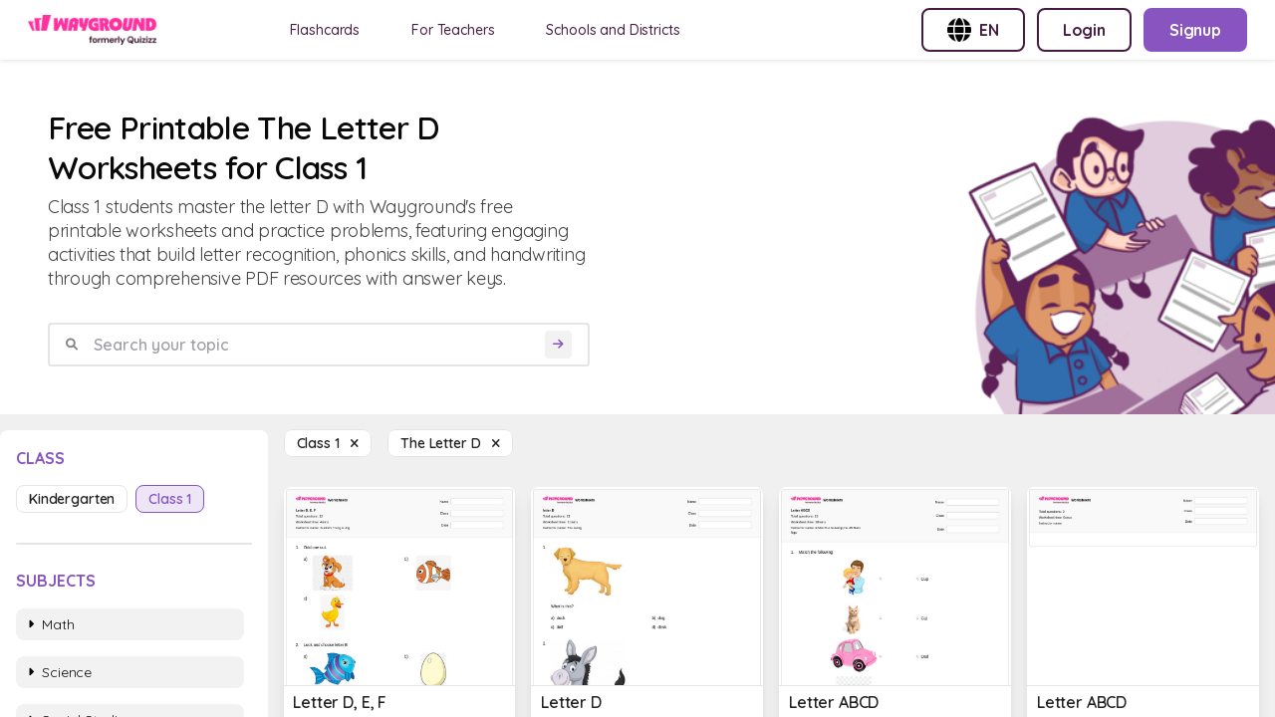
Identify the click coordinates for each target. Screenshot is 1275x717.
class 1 (169, 499)
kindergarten (72, 499)
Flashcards (325, 30)
